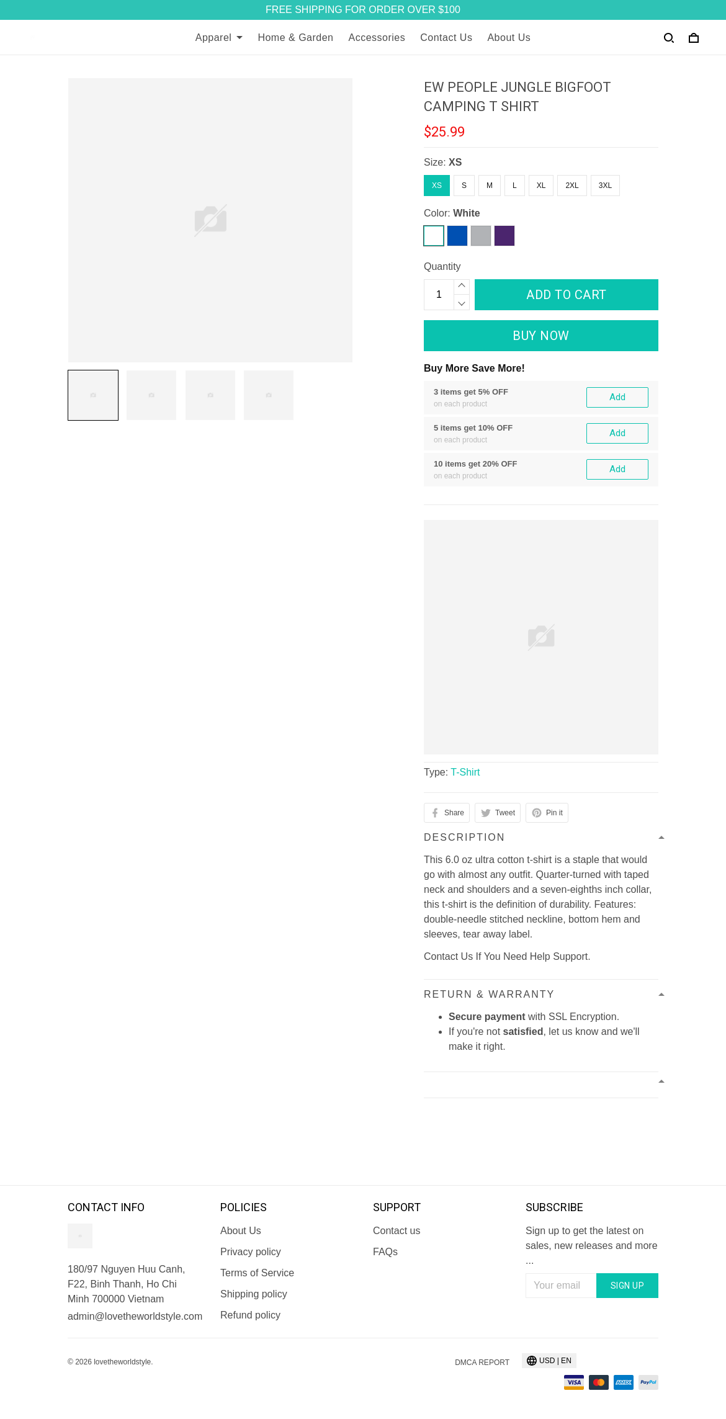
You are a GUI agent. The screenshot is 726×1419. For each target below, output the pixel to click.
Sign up (628, 1286)
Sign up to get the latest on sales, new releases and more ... (592, 1245)
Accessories (377, 37)
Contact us (396, 1230)
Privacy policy (250, 1252)
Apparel (219, 37)
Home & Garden (295, 37)
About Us (509, 37)
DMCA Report (482, 1362)
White (466, 213)
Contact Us (446, 37)
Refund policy (250, 1315)
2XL (571, 185)
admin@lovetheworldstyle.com (134, 1316)
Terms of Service (257, 1273)
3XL (605, 185)
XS (455, 162)
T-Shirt (465, 772)
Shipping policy (253, 1294)
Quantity (442, 266)
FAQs (385, 1252)
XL (541, 185)
